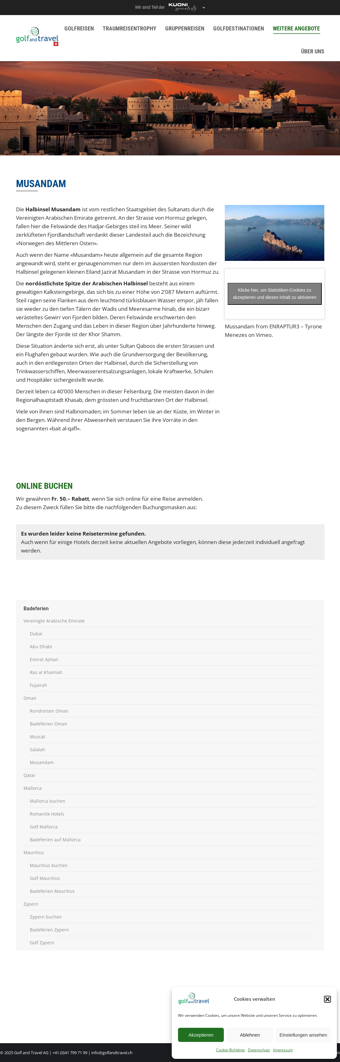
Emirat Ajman (44, 659)
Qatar (29, 775)
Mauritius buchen (48, 865)
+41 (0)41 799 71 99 (69, 1052)
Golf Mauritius (45, 878)
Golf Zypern (42, 943)
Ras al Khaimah (46, 672)
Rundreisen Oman (49, 711)
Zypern (31, 904)
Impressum (283, 1050)
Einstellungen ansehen (303, 1035)
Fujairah (38, 685)
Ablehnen (250, 1035)
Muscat (37, 737)
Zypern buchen (46, 917)
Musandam (42, 762)
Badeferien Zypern (49, 930)
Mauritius (34, 852)
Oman (30, 698)
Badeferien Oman (48, 724)
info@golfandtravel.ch (111, 1052)
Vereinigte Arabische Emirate (54, 621)
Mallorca (33, 788)
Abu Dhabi (41, 647)
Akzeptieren (200, 1035)
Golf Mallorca (44, 827)
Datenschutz (259, 1050)
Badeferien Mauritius (52, 891)
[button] (327, 999)
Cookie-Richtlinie (230, 1050)
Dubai (36, 634)
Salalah (37, 749)
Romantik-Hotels (47, 814)
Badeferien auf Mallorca (55, 840)
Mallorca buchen (47, 801)
